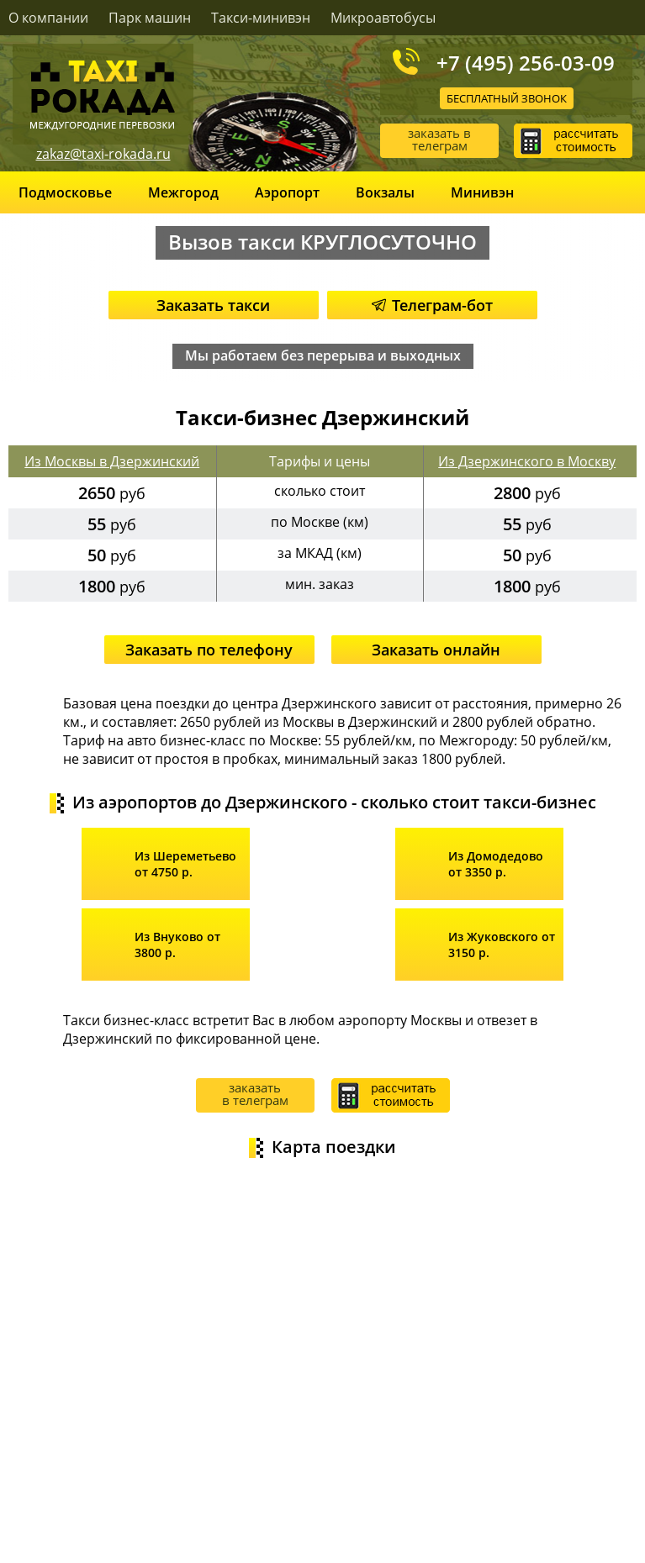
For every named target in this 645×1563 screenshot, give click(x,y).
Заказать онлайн (436, 649)
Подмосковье (65, 192)
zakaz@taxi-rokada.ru (103, 154)
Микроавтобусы (383, 17)
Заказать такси (213, 305)
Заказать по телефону (209, 649)
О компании (48, 17)
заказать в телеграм (439, 139)
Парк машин (149, 17)
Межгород (183, 192)
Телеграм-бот (432, 305)
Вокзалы (385, 192)
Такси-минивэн (260, 17)
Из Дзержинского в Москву (527, 461)
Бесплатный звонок (507, 98)
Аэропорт (287, 192)
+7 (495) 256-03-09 (525, 62)
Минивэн (482, 192)
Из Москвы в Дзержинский (111, 461)
